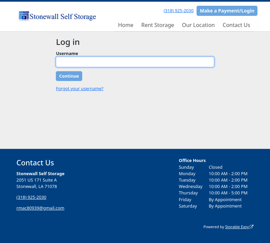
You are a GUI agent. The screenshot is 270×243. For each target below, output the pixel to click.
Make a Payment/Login (227, 10)
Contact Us (236, 25)
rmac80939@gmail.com (41, 208)
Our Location (198, 25)
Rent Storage (157, 25)
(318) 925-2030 (179, 10)
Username (67, 53)
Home (126, 25)
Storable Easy (239, 226)
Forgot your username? (79, 88)
